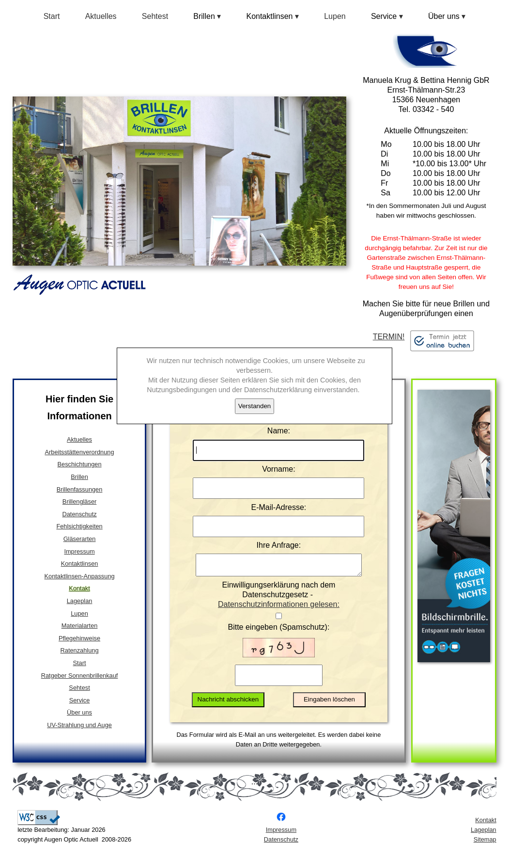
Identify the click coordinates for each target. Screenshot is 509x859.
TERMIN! (426, 336)
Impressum (79, 551)
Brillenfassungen (80, 489)
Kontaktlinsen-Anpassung (79, 576)
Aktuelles (101, 16)
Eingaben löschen (329, 703)
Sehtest (155, 16)
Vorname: (278, 469)
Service (79, 700)
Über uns (79, 712)
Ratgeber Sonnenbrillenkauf (79, 675)
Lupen (335, 16)
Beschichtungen (80, 464)
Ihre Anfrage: (279, 545)
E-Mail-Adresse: (279, 507)
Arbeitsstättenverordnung (79, 452)
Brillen (79, 476)
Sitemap (485, 843)
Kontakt (79, 588)
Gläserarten (79, 538)
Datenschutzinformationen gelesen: (278, 608)
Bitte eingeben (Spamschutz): (278, 631)
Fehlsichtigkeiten (79, 526)
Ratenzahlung (80, 650)
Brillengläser (79, 501)
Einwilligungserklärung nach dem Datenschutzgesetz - (278, 599)
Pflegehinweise (79, 638)
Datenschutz (79, 514)
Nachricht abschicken (228, 703)
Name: (278, 431)
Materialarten (80, 625)
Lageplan (80, 600)
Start (52, 16)
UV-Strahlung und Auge (79, 725)
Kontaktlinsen (79, 563)
